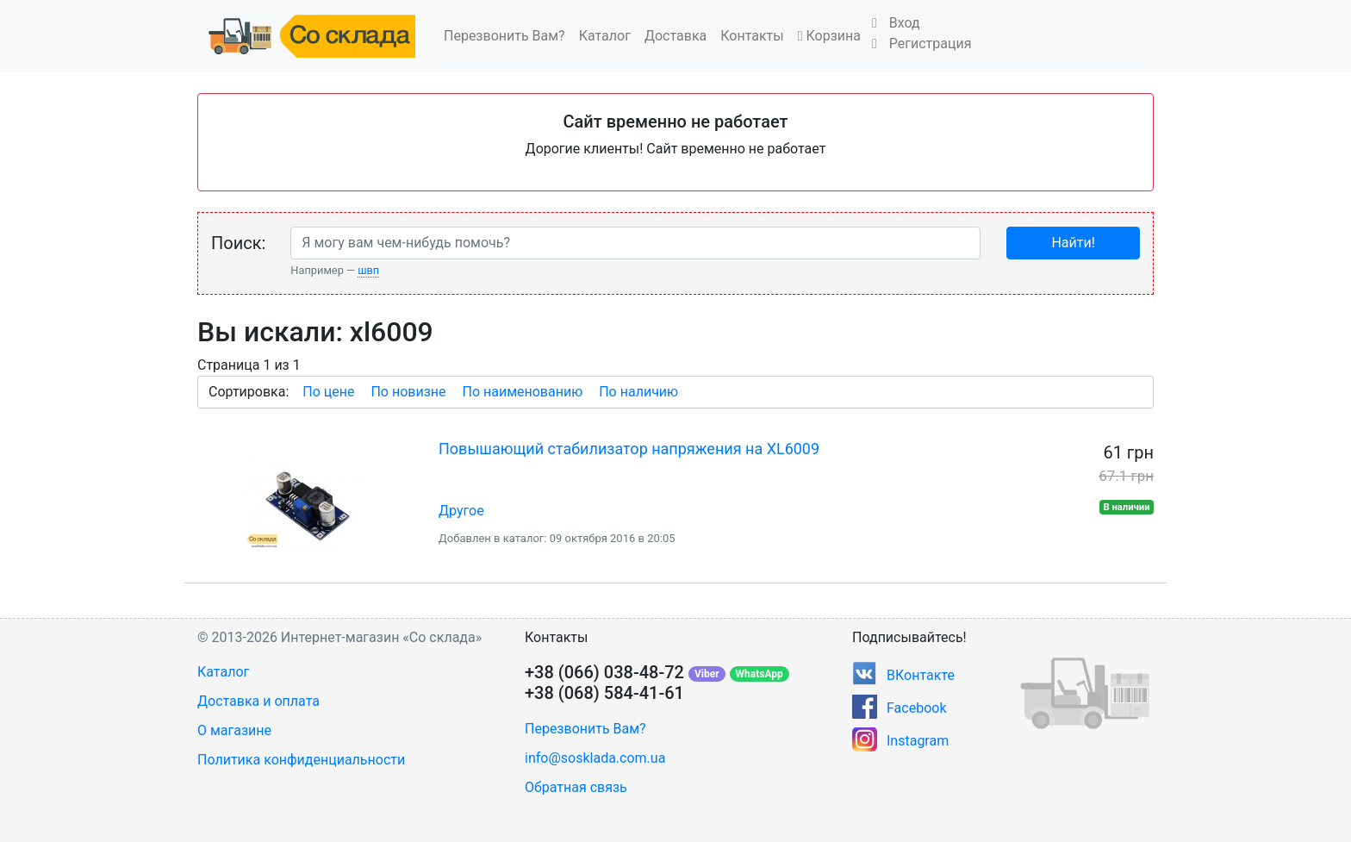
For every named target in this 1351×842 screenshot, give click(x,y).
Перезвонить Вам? (504, 36)
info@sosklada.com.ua (595, 758)
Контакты (751, 36)
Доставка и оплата (258, 701)
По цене (328, 392)
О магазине (234, 730)
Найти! (1072, 242)
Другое (461, 510)
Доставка (675, 36)
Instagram (918, 741)
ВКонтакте (921, 675)
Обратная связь (576, 787)
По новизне (407, 392)
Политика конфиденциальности (301, 760)
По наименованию (522, 392)
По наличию (638, 392)
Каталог (605, 36)
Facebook (916, 708)
